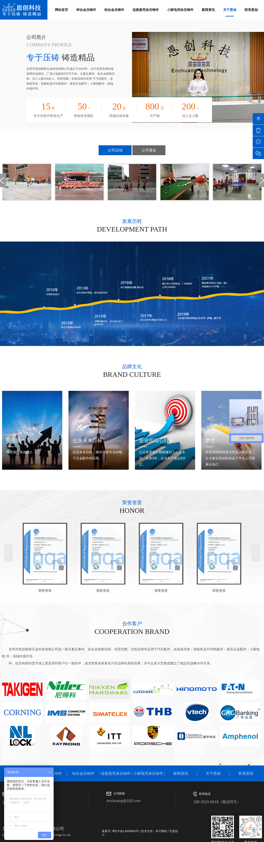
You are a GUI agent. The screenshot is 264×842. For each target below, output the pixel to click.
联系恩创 (251, 10)
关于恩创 (229, 10)
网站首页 (61, 10)
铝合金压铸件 (114, 10)
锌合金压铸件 (86, 10)
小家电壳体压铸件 (180, 10)
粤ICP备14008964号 (125, 831)
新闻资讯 (208, 10)
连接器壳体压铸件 (145, 10)
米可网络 (161, 831)
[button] (8, 552)
